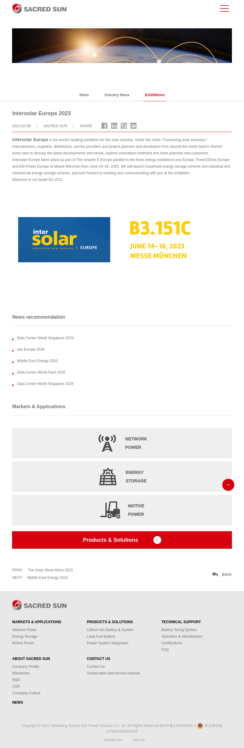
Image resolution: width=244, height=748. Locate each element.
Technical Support (181, 622)
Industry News (116, 95)
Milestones (20, 673)
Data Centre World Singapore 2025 (45, 384)
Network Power (24, 630)
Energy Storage (24, 636)
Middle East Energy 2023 (40, 578)
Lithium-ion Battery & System (110, 630)
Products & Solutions (110, 622)
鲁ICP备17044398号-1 (178, 726)
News (84, 95)
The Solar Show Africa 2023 (42, 570)
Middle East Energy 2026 (37, 361)
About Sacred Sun (31, 659)
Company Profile (25, 666)
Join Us (139, 740)
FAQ (165, 650)
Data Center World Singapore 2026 (45, 338)
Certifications (172, 643)
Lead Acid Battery (101, 636)
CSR (16, 686)
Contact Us (99, 659)
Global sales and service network (113, 673)
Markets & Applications (36, 622)
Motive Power (23, 643)
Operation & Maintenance (182, 636)
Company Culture (26, 693)
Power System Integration (107, 643)
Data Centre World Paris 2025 (41, 372)
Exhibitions (155, 95)
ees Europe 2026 (30, 349)
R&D (16, 680)
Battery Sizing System (179, 630)
